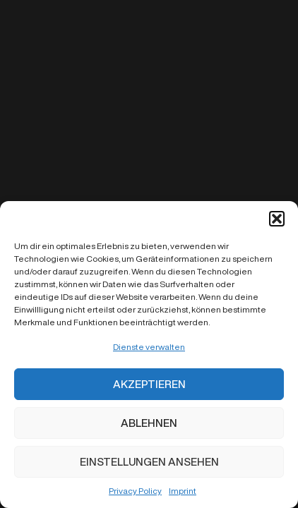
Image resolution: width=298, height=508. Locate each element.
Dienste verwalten (149, 347)
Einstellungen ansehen (149, 461)
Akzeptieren (149, 384)
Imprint (182, 491)
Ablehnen (149, 423)
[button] (277, 219)
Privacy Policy (135, 491)
